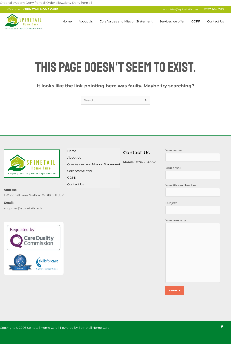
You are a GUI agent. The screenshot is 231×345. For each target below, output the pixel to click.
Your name (192, 155)
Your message (192, 251)
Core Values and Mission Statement (129, 21)
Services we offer (174, 21)
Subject (192, 207)
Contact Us (216, 21)
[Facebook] (222, 328)
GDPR (197, 21)
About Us (90, 21)
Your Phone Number (192, 190)
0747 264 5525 (214, 9)
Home (72, 21)
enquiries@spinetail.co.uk (180, 9)
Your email (192, 172)
